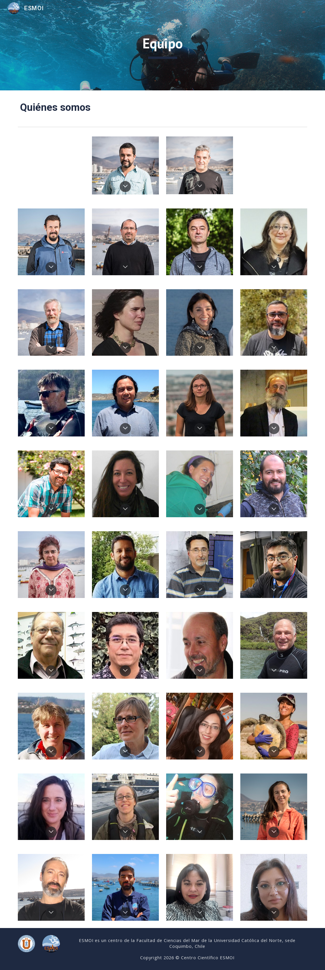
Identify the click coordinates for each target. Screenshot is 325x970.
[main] (162, 45)
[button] (125, 186)
